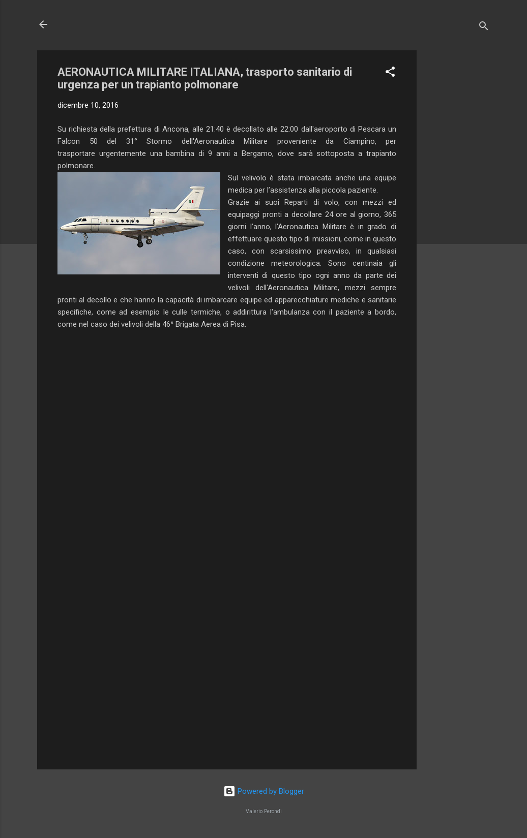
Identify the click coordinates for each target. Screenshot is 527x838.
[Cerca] (484, 27)
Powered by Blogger (263, 791)
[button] (390, 73)
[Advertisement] (457, 202)
